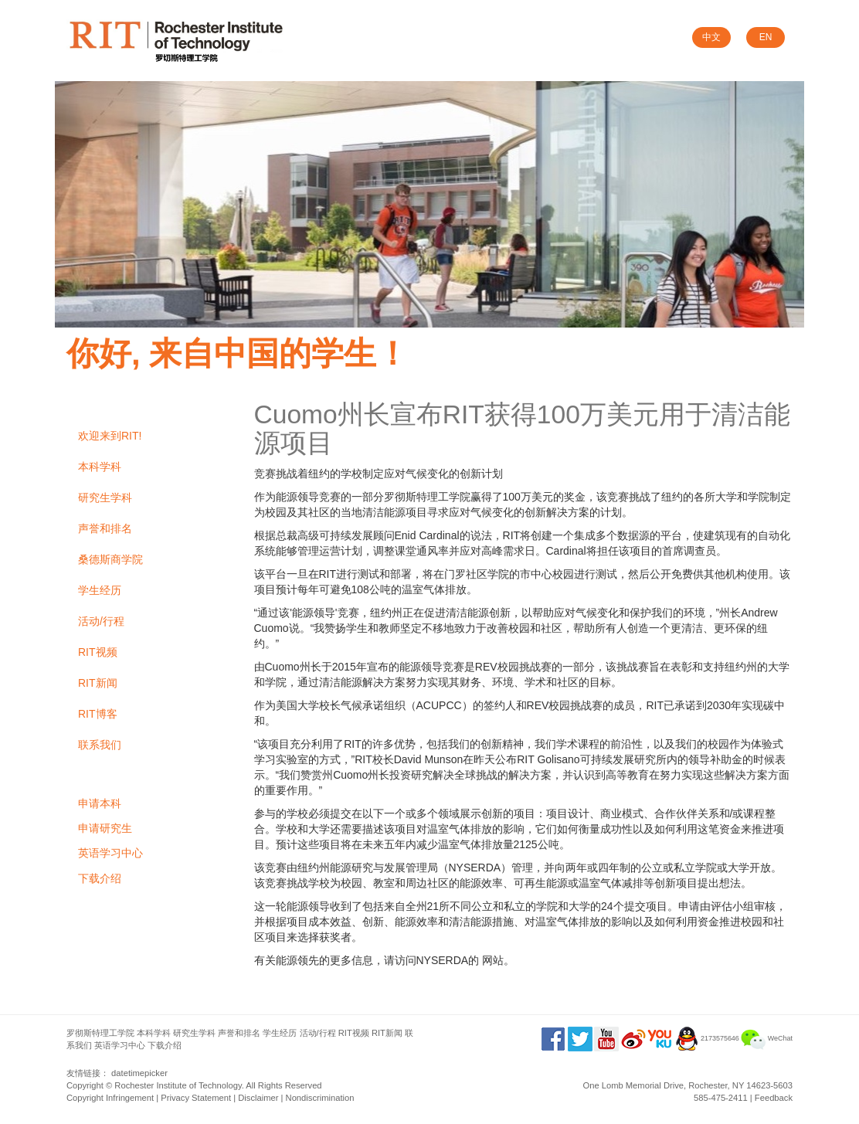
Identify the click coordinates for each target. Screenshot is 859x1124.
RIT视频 (97, 652)
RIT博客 (97, 714)
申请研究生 (105, 828)
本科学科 (99, 466)
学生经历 (99, 590)
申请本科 (99, 803)
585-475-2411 (721, 1097)
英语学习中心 (110, 853)
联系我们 (99, 745)
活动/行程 (101, 621)
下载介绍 (99, 878)
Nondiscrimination (320, 1097)
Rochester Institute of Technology (177, 1085)
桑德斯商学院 (110, 559)
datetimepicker (139, 1073)
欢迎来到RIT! (109, 436)
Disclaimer (258, 1097)
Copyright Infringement (110, 1097)
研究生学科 (105, 497)
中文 (711, 37)
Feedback (774, 1097)
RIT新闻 (97, 683)
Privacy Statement (196, 1097)
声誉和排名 (105, 528)
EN (765, 37)
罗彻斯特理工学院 (100, 1032)
